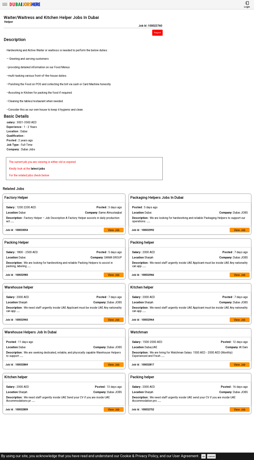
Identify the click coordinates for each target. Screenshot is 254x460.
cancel (211, 456)
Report (157, 32)
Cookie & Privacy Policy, (140, 456)
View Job (113, 229)
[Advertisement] (211, 98)
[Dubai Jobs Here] (25, 6)
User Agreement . (186, 456)
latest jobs (38, 168)
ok (203, 456)
